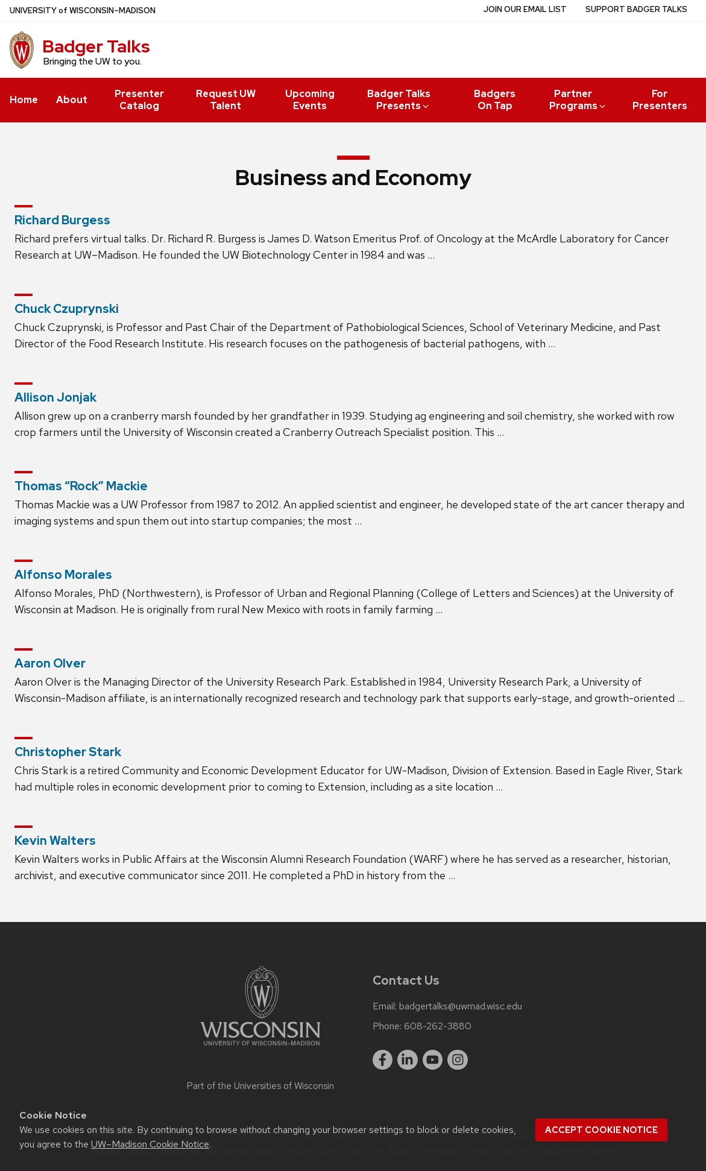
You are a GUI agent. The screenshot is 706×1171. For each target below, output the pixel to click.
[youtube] (433, 1060)
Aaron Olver (50, 663)
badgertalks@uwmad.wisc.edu (460, 1006)
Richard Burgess (62, 220)
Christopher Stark (67, 752)
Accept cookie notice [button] (601, 1130)
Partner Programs (578, 99)
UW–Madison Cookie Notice (150, 1144)
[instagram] (457, 1060)
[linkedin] (407, 1060)
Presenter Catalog (139, 99)
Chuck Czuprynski (66, 309)
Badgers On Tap (494, 99)
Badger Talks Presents (399, 99)
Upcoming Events (310, 99)
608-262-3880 (437, 1026)
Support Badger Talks (636, 9)
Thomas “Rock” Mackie (81, 486)
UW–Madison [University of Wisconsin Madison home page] (83, 10)
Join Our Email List (525, 9)
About (71, 99)
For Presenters (659, 99)
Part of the (260, 1086)
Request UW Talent (226, 99)
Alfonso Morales (63, 574)
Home (24, 99)
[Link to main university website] (260, 1047)
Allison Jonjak (55, 397)
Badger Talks (96, 46)
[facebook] (383, 1060)
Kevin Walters (55, 840)
